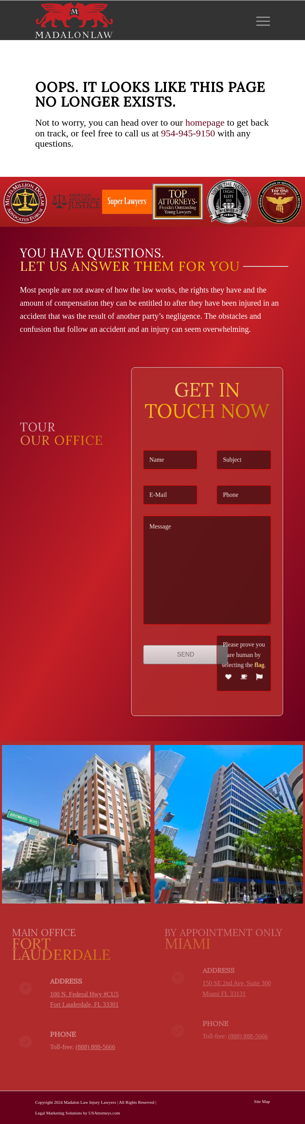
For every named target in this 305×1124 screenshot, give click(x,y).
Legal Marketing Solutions (58, 1113)
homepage (205, 122)
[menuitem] (261, 20)
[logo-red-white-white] (74, 20)
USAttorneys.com (104, 1113)
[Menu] (261, 20)
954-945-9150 (188, 133)
